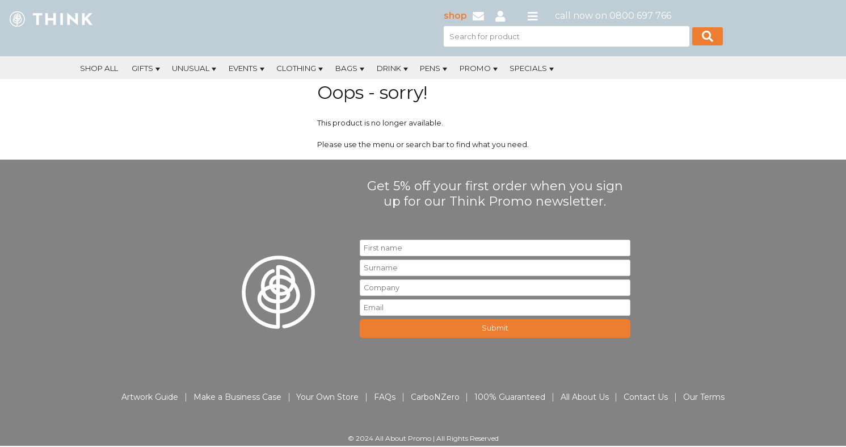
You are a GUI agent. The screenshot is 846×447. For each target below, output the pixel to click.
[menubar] (385, 67)
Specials (533, 69)
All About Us (585, 397)
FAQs (384, 397)
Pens (434, 69)
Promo (480, 69)
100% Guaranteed (509, 397)
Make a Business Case (237, 397)
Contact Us (646, 397)
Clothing (300, 69)
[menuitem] (99, 67)
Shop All (99, 68)
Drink (393, 69)
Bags (351, 69)
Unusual (195, 69)
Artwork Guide (149, 397)
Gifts (147, 69)
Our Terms (704, 397)
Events (248, 69)
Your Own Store (327, 397)
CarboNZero (435, 397)
